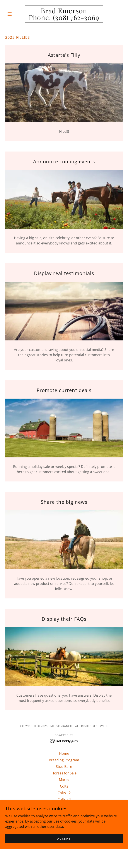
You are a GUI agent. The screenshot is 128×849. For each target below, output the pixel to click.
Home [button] (64, 753)
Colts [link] (64, 786)
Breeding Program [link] (64, 760)
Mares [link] (64, 779)
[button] (14, 14)
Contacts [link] (64, 806)
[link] (64, 14)
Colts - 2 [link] (64, 792)
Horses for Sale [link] (64, 773)
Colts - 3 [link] (64, 799)
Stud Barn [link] (64, 766)
